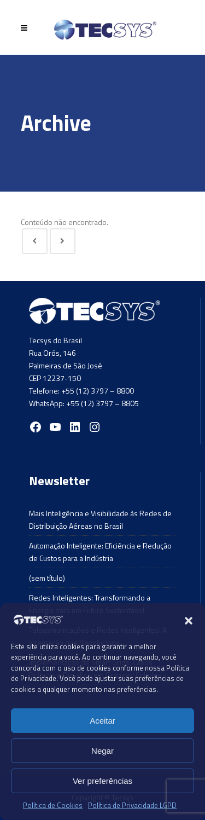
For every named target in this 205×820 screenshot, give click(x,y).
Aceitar (102, 720)
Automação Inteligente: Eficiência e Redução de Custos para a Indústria (100, 552)
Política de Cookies (53, 805)
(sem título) (47, 578)
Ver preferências (102, 781)
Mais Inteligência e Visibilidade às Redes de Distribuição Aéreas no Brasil (100, 519)
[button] (188, 620)
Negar (102, 750)
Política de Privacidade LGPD (132, 805)
